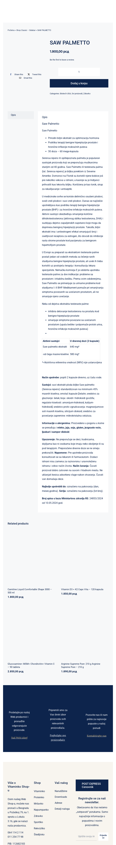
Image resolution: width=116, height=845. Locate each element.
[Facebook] (15, 74)
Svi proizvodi (77, 93)
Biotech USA (65, 93)
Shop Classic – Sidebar (26, 30)
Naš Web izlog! (19, 737)
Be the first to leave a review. (62, 60)
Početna (11, 30)
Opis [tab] (13, 115)
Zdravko (86, 93)
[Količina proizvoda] (79, 72)
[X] (34, 74)
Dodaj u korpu (79, 83)
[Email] (25, 78)
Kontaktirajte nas (96, 735)
